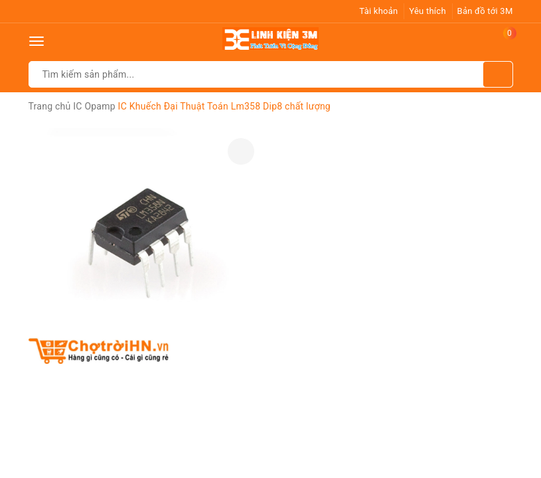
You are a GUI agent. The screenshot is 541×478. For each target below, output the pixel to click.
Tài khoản (378, 11)
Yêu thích (427, 11)
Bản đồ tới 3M (485, 11)
